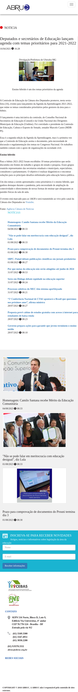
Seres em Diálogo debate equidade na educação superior (36, 279)
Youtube (30, 202)
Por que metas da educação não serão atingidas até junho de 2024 (41, 269)
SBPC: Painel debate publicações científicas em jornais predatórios (42, 259)
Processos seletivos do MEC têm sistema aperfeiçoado (35, 289)
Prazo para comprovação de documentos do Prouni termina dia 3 (41, 249)
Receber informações (15, 565)
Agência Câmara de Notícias (20, 209)
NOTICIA (10, 28)
